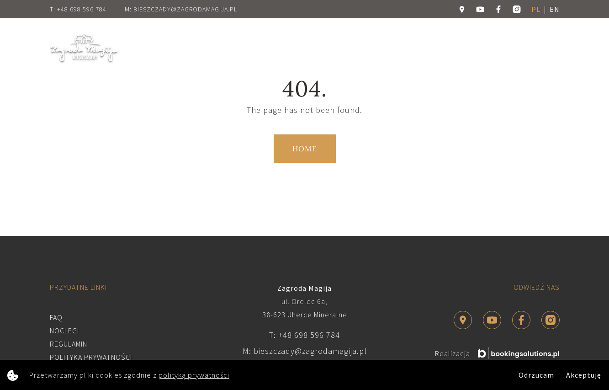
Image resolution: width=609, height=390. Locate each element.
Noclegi (241, 48)
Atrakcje (281, 48)
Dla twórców (329, 48)
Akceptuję (583, 374)
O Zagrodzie (195, 48)
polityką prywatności (194, 374)
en (555, 9)
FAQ (56, 317)
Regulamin (68, 343)
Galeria (416, 48)
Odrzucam (536, 374)
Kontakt (454, 48)
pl (535, 9)
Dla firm (377, 48)
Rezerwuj (523, 48)
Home (151, 48)
